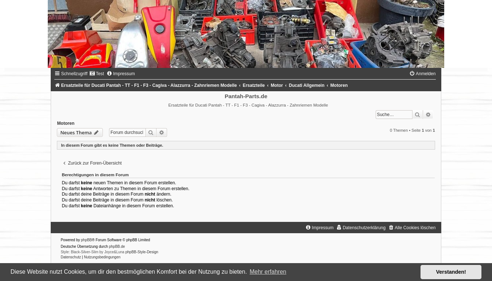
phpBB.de (117, 247)
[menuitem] (96, 73)
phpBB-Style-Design (141, 252)
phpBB (86, 240)
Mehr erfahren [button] (267, 272)
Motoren (65, 123)
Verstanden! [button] (451, 272)
